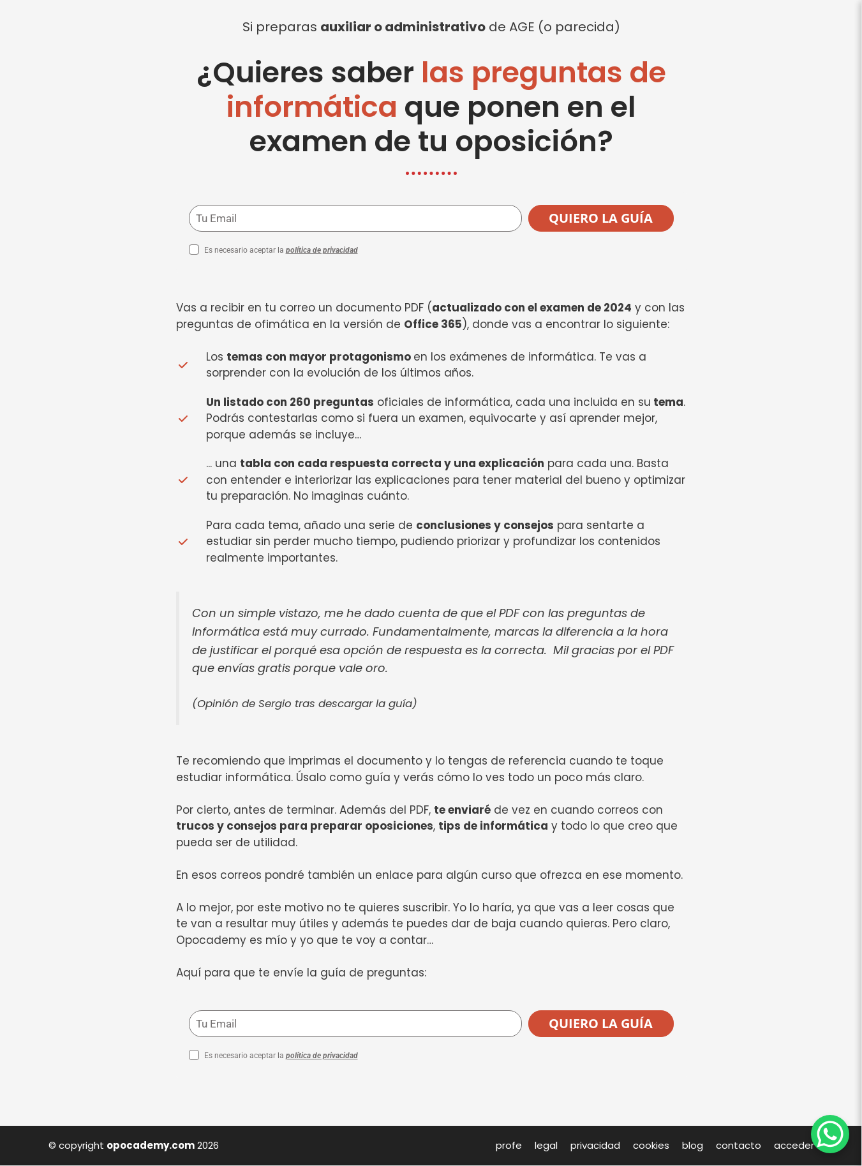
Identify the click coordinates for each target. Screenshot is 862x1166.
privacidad (595, 1145)
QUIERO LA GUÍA (601, 218)
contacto (738, 1145)
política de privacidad (322, 250)
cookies (651, 1145)
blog (692, 1145)
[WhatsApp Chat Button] (830, 1134)
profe (509, 1145)
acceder (794, 1145)
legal (546, 1145)
